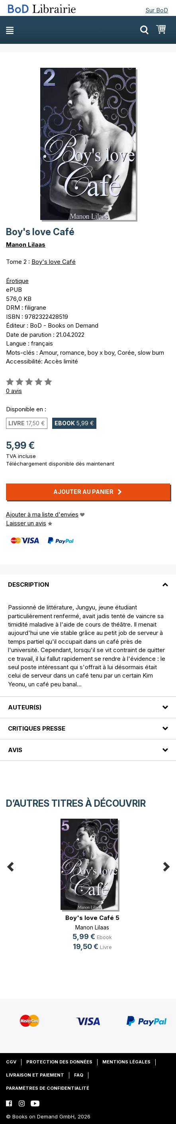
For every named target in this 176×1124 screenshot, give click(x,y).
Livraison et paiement (35, 1075)
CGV (11, 1062)
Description (28, 584)
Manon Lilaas (25, 244)
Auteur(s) (24, 707)
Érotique (17, 281)
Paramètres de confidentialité (47, 1088)
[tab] (88, 579)
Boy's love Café (53, 261)
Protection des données (59, 1062)
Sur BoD (156, 10)
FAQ (78, 1075)
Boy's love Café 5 (92, 918)
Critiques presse (36, 728)
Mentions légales (126, 1062)
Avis (15, 750)
